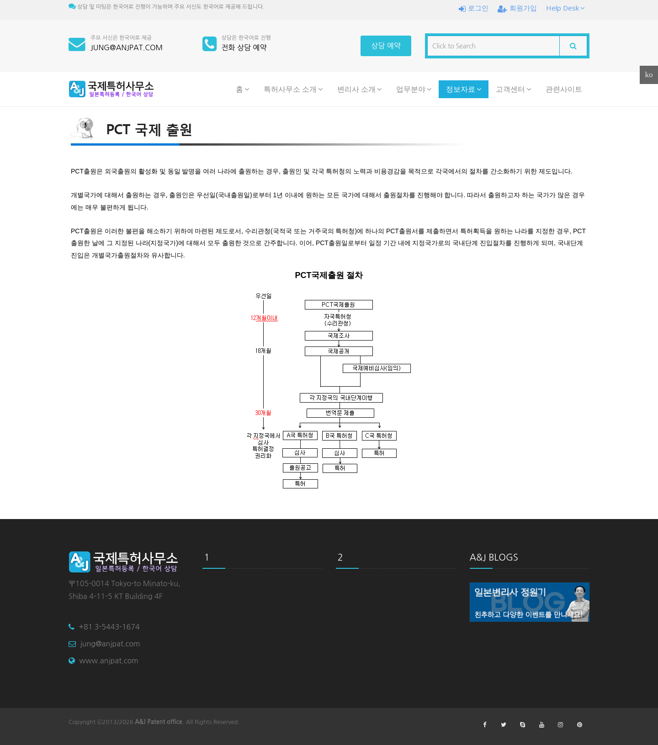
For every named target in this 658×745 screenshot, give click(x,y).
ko (649, 74)
